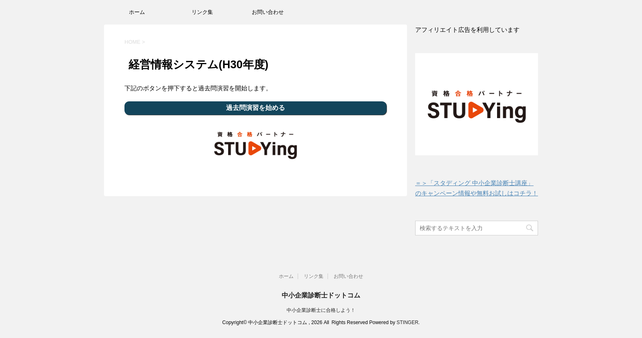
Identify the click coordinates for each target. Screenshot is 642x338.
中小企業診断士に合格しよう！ (321, 310)
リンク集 (202, 12)
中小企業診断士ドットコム (321, 295)
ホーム (137, 12)
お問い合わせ (268, 12)
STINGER (407, 322)
